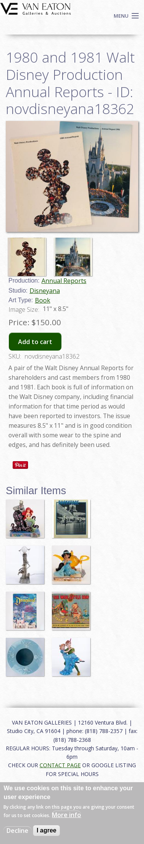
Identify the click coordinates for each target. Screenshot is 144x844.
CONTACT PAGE (60, 765)
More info (66, 815)
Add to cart (35, 342)
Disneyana (45, 290)
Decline (17, 830)
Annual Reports (63, 280)
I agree (46, 830)
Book (42, 300)
